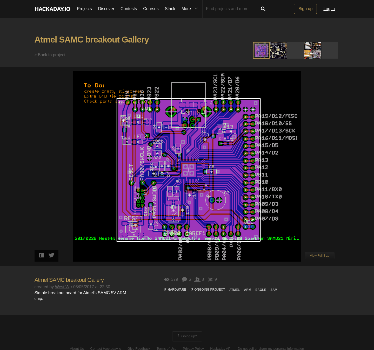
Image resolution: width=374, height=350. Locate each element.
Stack (170, 8)
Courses (151, 8)
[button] (278, 50)
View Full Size (319, 255)
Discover (106, 8)
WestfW (62, 287)
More (191, 9)
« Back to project (50, 55)
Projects (84, 8)
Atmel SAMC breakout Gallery (92, 39)
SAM (273, 290)
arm (247, 290)
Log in (329, 8)
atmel (234, 290)
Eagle (260, 290)
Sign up (305, 8)
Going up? (186, 336)
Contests (129, 8)
